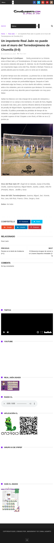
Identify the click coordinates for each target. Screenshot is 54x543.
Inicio (3, 26)
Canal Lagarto (45, 531)
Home (3, 34)
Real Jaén (11, 34)
